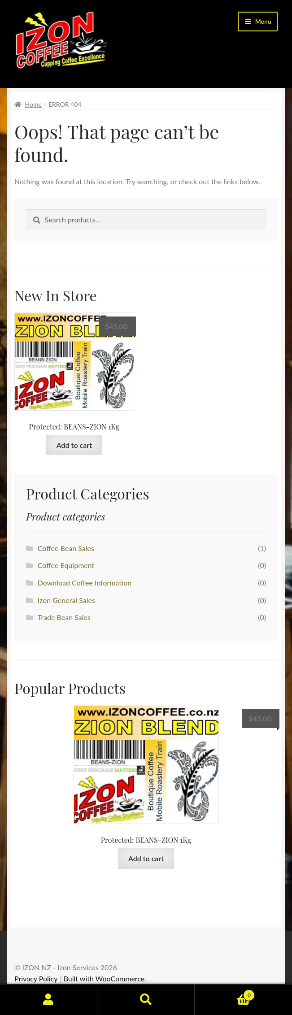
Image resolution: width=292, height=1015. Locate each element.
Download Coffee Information (84, 582)
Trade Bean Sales (64, 617)
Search (146, 1000)
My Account (48, 1000)
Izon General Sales (66, 600)
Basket (225, 993)
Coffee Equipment (66, 565)
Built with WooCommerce (104, 978)
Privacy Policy (36, 978)
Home (33, 104)
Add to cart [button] (74, 445)
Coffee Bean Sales (66, 548)
